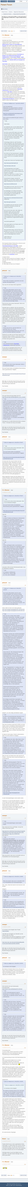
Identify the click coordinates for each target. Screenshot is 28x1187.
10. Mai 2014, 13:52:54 (6, 37)
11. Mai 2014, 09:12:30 (6, 439)
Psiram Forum (6, 5)
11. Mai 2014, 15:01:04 (6, 983)
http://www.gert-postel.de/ (10, 201)
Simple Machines (19, 1185)
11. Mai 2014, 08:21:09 (6, 392)
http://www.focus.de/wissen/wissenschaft (13, 197)
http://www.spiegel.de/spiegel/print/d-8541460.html (13, 610)
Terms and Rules (12, 1183)
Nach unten (4, 31)
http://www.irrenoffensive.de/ (10, 183)
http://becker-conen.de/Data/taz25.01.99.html (12, 989)
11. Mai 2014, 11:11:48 (6, 492)
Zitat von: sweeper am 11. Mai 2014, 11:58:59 (13, 876)
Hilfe (8, 1183)
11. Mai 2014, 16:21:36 (6, 1141)
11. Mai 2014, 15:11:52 (6, 1047)
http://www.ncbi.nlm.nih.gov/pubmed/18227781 (13, 907)
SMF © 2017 (13, 1185)
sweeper (4, 357)
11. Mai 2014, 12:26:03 (6, 926)
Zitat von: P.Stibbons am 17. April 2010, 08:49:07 (14, 103)
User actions (23, 31)
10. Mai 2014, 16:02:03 (6, 272)
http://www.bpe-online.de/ (10, 165)
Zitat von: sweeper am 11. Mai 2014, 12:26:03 (13, 963)
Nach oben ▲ (18, 1183)
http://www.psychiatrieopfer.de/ (11, 163)
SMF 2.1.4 (8, 1185)
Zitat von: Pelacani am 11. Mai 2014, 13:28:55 (13, 1081)
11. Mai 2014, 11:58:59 (6, 817)
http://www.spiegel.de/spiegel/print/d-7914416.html (13, 609)
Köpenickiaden (5, 931)
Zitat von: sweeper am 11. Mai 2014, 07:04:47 (13, 442)
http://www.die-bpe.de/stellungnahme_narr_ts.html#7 (14, 397)
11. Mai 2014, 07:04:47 (6, 359)
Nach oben (3, 1175)
